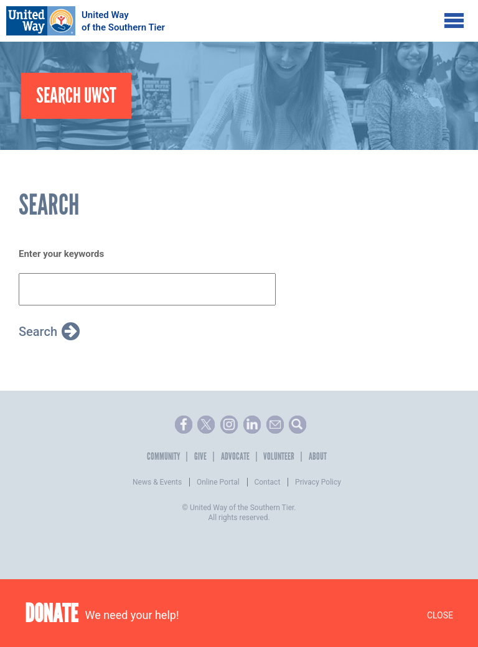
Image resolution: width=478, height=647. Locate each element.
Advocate (235, 457)
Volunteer (278, 457)
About (318, 457)
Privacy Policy (318, 482)
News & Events (157, 482)
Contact (267, 482)
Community (163, 457)
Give (200, 457)
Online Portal (218, 482)
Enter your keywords (61, 253)
